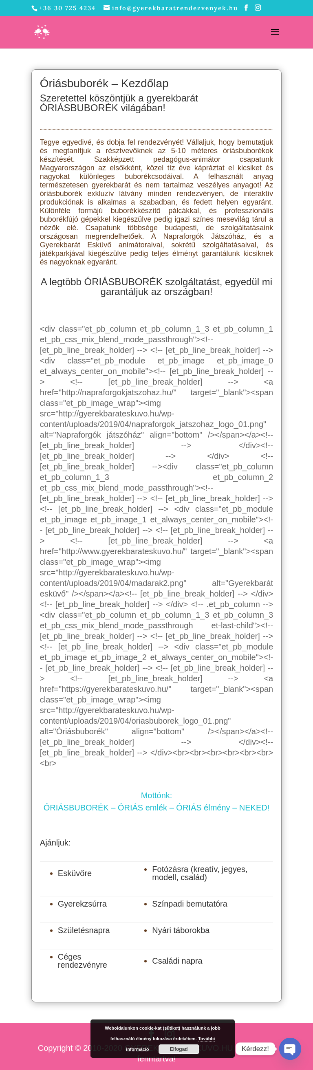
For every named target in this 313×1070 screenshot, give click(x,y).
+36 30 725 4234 (67, 8)
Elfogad (179, 1049)
